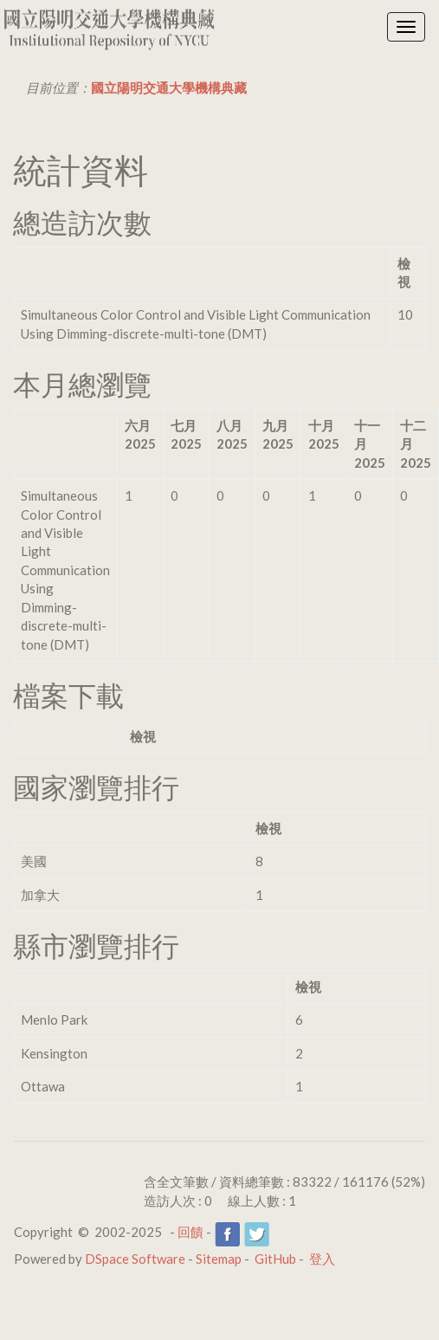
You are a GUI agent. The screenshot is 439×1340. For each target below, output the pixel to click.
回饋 (190, 1232)
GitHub (275, 1258)
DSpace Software (135, 1258)
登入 (322, 1258)
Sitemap (219, 1258)
